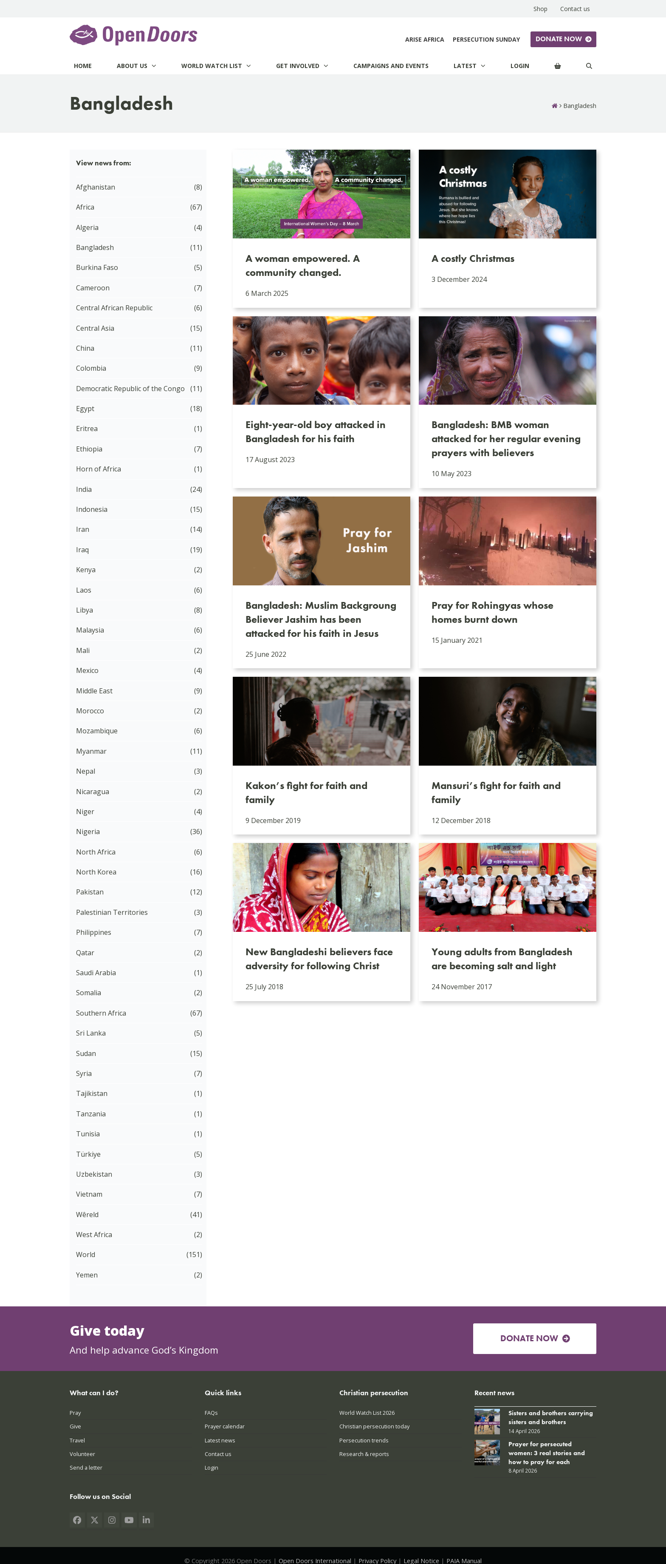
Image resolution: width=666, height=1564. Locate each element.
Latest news (220, 1440)
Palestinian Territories (112, 912)
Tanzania (91, 1113)
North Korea (96, 872)
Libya (84, 610)
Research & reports (364, 1454)
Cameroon (93, 287)
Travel (77, 1440)
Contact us (218, 1454)
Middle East (94, 690)
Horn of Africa (98, 469)
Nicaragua (92, 791)
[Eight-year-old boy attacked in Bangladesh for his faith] (321, 402)
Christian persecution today (374, 1426)
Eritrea (87, 428)
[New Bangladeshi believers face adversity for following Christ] (321, 922)
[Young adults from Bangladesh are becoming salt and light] (507, 922)
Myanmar (91, 751)
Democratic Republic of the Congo (130, 388)
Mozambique (97, 730)
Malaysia (90, 630)
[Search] (589, 65)
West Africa (94, 1234)
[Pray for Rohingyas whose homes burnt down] (507, 582)
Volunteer (82, 1454)
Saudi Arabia (96, 972)
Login (211, 1467)
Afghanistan (95, 187)
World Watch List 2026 (367, 1412)
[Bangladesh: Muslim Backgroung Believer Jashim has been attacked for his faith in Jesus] (321, 582)
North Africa (96, 852)
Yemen (87, 1275)
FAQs (211, 1412)
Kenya (86, 569)
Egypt (85, 408)
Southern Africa (101, 1013)
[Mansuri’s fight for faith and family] (507, 756)
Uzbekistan (94, 1174)
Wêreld (87, 1214)
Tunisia (88, 1133)
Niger (85, 811)
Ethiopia (89, 449)
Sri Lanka (91, 1033)
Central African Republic (114, 307)
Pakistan (90, 892)
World (85, 1254)
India (84, 489)
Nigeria (88, 831)
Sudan (86, 1053)
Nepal (85, 771)
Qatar (85, 952)
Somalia (88, 992)
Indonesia (91, 509)
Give (75, 1426)
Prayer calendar (225, 1426)
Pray (75, 1412)
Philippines (93, 932)
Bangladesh (95, 247)
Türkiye (88, 1154)
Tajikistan (91, 1093)
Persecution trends (364, 1440)
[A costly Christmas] (507, 228)
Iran (82, 529)
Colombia (91, 368)
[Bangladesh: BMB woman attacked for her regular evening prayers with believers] (507, 402)
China (85, 348)
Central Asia (95, 328)
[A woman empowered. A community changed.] (321, 228)
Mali (83, 650)
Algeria (87, 227)
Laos (83, 590)
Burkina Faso (97, 267)
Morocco (90, 710)
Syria (84, 1073)
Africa (85, 207)
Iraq (82, 549)
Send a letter (86, 1467)
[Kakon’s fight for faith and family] (321, 756)
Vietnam (89, 1194)
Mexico (87, 670)
